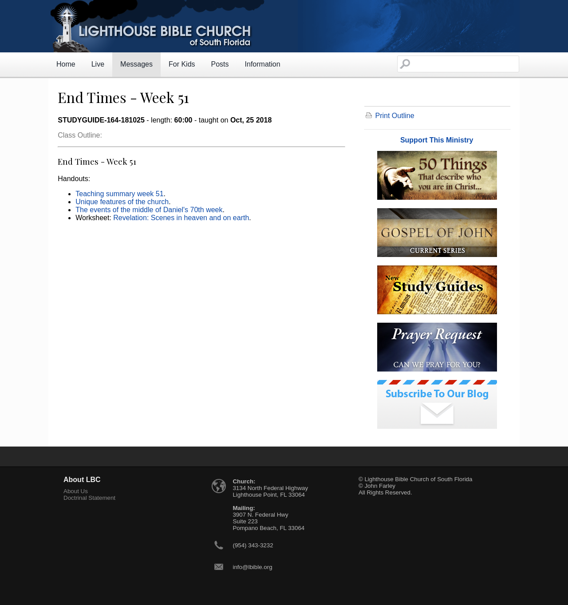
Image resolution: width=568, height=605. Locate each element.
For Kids (182, 64)
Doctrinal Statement (89, 497)
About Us (75, 491)
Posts (220, 64)
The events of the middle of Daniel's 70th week (148, 210)
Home (65, 64)
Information (262, 64)
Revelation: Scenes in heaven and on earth (181, 217)
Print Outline (394, 115)
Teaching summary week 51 (119, 194)
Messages (136, 64)
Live (97, 64)
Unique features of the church (122, 202)
